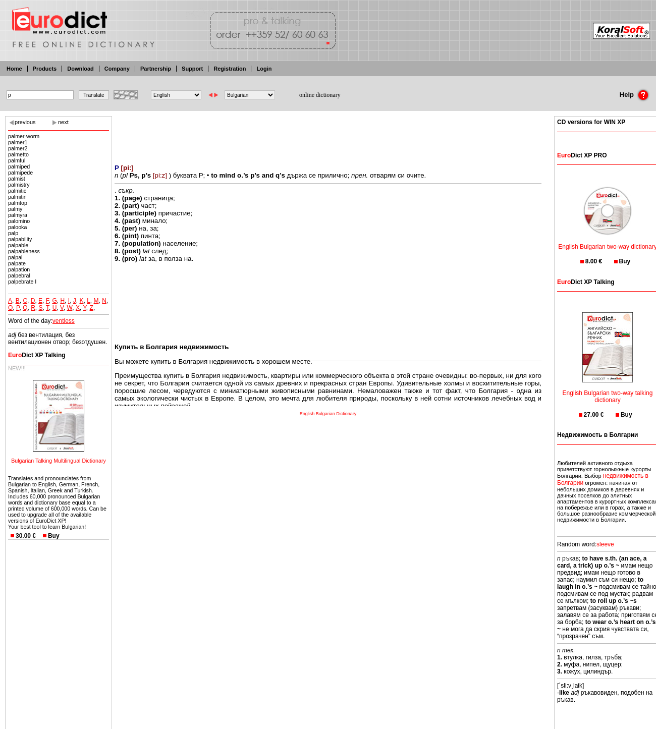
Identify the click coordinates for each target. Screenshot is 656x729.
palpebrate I (22, 281)
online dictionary (320, 94)
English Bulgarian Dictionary (328, 413)
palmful (16, 160)
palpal (15, 257)
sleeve (605, 544)
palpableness (24, 251)
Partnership (155, 69)
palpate (17, 263)
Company (117, 69)
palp (13, 233)
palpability (20, 239)
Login (263, 69)
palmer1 (18, 142)
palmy (15, 209)
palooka (17, 227)
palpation (19, 269)
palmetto (18, 154)
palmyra (17, 215)
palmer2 (18, 148)
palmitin (17, 197)
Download (80, 69)
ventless (63, 320)
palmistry (19, 185)
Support (192, 69)
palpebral (19, 275)
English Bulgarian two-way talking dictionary (608, 390)
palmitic (17, 191)
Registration (229, 69)
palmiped (19, 166)
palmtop (17, 203)
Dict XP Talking (37, 355)
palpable (18, 245)
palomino (19, 221)
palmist (16, 179)
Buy (54, 535)
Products (45, 69)
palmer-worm (23, 136)
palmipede (20, 173)
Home (14, 69)
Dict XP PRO (582, 155)
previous (25, 122)
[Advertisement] (328, 134)
